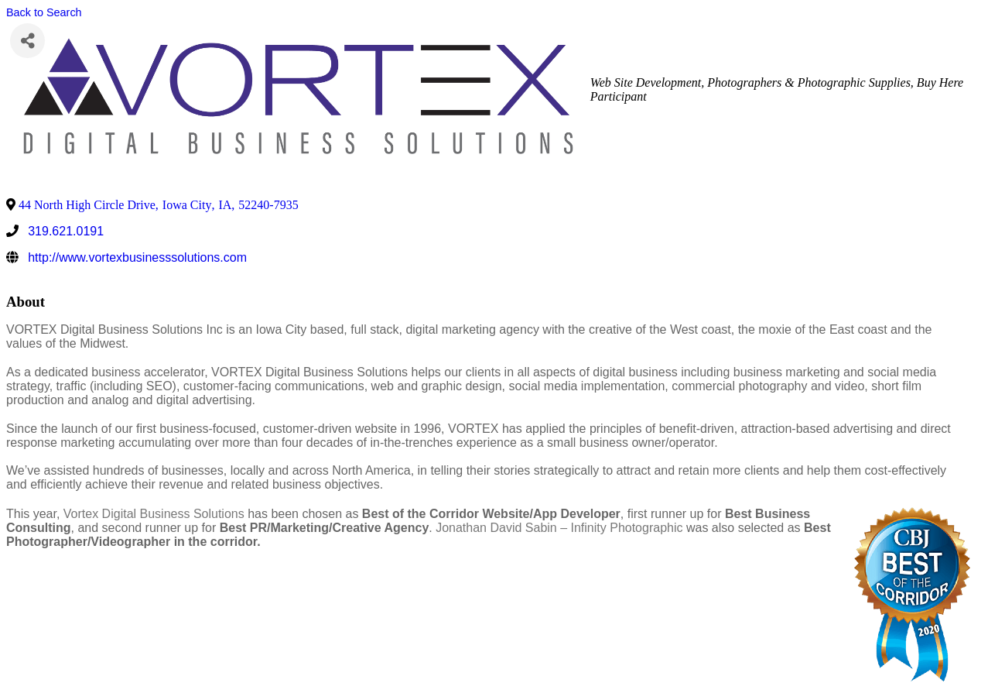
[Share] (27, 40)
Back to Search (44, 12)
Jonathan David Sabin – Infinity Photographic (559, 527)
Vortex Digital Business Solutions (153, 513)
